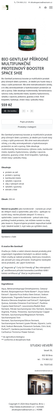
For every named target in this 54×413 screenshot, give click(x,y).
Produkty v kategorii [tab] (27, 127)
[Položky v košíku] (45, 7)
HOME (39, 409)
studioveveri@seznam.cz (44, 371)
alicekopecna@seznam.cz (23, 409)
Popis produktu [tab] (27, 121)
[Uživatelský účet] (40, 7)
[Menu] (51, 7)
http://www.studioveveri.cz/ (22, 406)
